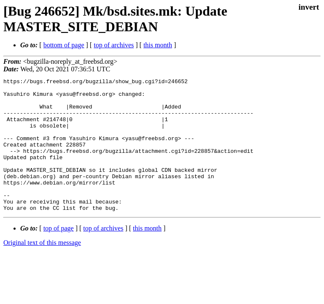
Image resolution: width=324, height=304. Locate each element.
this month (157, 45)
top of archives (114, 45)
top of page (58, 254)
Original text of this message (42, 269)
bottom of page (63, 45)
